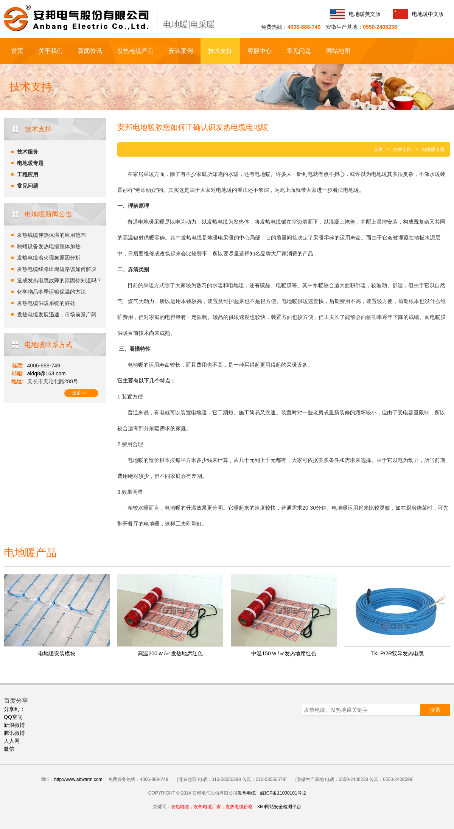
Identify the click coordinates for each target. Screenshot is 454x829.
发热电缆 (247, 793)
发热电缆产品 (135, 51)
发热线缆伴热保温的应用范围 (51, 235)
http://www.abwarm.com (78, 779)
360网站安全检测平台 (279, 806)
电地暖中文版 (428, 14)
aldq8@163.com (46, 373)
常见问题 (299, 51)
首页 (17, 51)
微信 (9, 749)
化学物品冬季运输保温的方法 (51, 292)
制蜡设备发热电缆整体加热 (49, 246)
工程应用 (27, 174)
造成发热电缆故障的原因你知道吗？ (59, 280)
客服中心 (259, 51)
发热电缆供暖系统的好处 (46, 303)
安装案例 (181, 51)
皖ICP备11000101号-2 (283, 793)
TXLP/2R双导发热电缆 (397, 653)
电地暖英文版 (365, 14)
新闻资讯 (90, 51)
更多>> (79, 392)
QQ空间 (13, 717)
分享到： (14, 709)
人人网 (12, 741)
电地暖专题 (30, 163)
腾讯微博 (14, 733)
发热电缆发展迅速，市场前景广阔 (56, 314)
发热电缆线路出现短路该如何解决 (56, 269)
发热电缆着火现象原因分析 (49, 258)
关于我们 (51, 51)
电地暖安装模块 (56, 653)
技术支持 (220, 51)
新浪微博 (14, 725)
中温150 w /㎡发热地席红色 (283, 653)
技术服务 (27, 152)
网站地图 (338, 51)
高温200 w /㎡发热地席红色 (170, 653)
